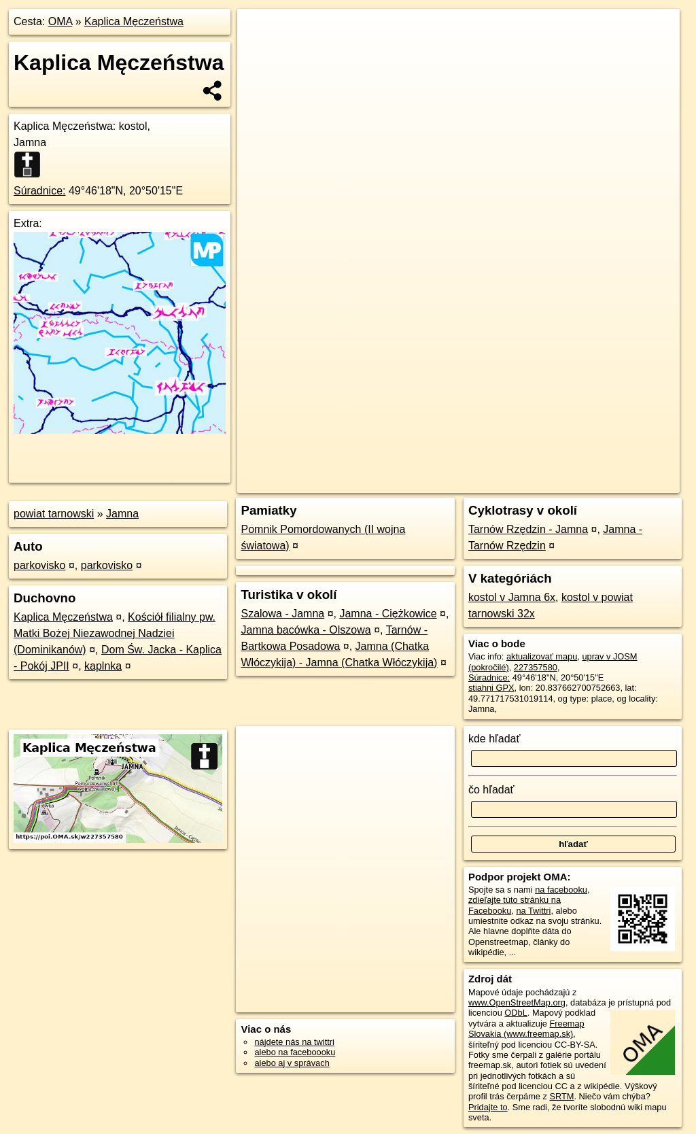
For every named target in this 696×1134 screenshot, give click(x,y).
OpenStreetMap (447, 483)
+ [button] (260, 32)
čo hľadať (491, 789)
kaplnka (103, 666)
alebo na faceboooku (294, 1052)
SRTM (561, 1096)
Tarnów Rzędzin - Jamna (528, 529)
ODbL (515, 1013)
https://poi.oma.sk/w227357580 (620, 483)
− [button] (260, 53)
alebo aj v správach (291, 1063)
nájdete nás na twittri (294, 1042)
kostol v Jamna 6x (511, 597)
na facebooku (561, 889)
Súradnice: (40, 190)
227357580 (535, 667)
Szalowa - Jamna (282, 613)
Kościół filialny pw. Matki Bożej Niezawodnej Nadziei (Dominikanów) (114, 633)
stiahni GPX (491, 688)
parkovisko (39, 565)
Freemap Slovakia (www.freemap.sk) (526, 1028)
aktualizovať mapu (541, 656)
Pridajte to (488, 1107)
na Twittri (533, 911)
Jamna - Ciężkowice (387, 613)
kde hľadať (494, 738)
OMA (60, 21)
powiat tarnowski (54, 513)
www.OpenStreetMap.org (517, 1002)
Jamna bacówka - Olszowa (305, 630)
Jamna (122, 513)
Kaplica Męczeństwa (134, 21)
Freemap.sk (518, 483)
